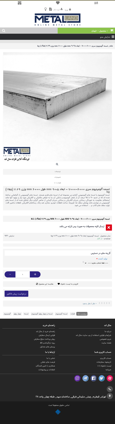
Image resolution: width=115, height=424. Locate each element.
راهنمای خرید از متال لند (45, 331)
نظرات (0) (57, 183)
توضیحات (58, 172)
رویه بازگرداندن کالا (47, 342)
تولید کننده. (102, 258)
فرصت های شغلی (48, 361)
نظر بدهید (86, 303)
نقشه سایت (106, 342)
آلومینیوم (7, 313)
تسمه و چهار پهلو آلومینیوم (42, 313)
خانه (111, 45)
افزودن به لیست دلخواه (69, 284)
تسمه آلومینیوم (61, 313)
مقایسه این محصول (46, 284)
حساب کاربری (105, 358)
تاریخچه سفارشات (103, 361)
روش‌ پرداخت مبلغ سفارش (44, 338)
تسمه (26, 313)
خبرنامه (108, 369)
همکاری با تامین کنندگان (45, 365)
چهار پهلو (17, 313)
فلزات (72, 313)
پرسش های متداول (47, 346)
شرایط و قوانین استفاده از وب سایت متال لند (93, 335)
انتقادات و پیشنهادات (46, 369)
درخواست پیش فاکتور (16, 293)
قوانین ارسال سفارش (47, 335)
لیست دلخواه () (104, 365)
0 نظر (94, 303)
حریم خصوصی (105, 338)
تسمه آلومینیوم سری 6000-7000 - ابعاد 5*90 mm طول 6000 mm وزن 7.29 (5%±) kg (72, 45)
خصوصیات (57, 177)
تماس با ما (50, 358)
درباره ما (108, 331)
